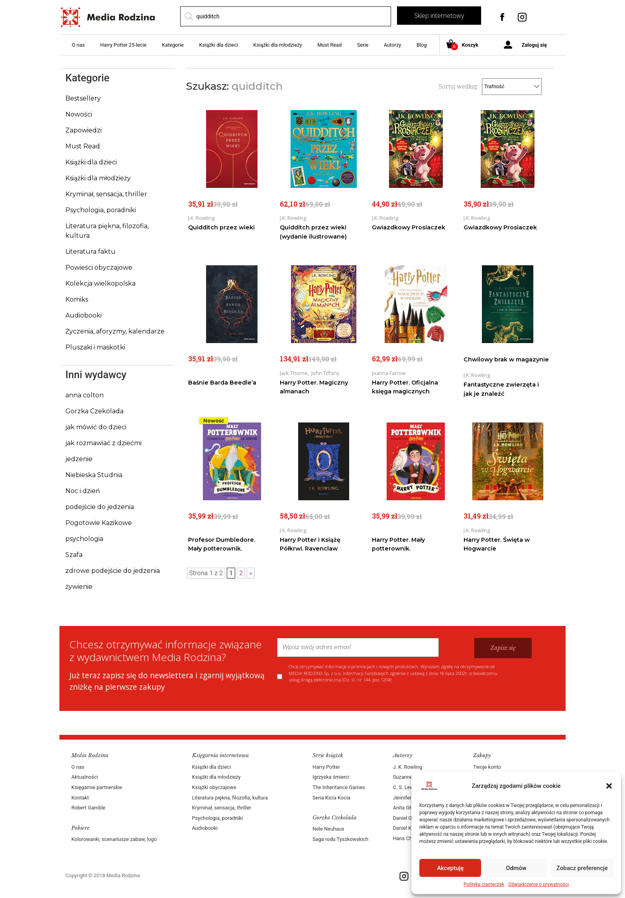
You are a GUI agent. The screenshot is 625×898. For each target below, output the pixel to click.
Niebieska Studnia (93, 475)
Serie (363, 45)
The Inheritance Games (338, 787)
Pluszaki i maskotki (95, 347)
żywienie (78, 586)
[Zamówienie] (512, 86)
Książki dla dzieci (218, 45)
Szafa (74, 555)
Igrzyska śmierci (330, 777)
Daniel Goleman (411, 818)
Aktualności (84, 777)
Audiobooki (83, 315)
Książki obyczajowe (214, 787)
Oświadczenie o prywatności (538, 884)
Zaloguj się (534, 45)
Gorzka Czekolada (94, 411)
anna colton (84, 395)
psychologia (84, 539)
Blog (422, 45)
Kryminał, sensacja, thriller (106, 194)
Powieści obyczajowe (98, 267)
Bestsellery (83, 98)
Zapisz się (503, 647)
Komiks (76, 299)
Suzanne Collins (411, 777)
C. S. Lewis (405, 787)
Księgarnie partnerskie (96, 787)
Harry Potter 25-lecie (123, 45)
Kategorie (173, 45)
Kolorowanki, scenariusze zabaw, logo (114, 839)
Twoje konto (487, 767)
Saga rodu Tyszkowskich (340, 839)
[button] (609, 786)
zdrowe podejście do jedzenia (112, 570)
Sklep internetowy (439, 15)
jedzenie (78, 459)
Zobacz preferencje (582, 868)
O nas (78, 45)
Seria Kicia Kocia (331, 798)
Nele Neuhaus (328, 829)
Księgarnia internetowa (220, 755)
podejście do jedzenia (99, 507)
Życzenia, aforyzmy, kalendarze (115, 331)
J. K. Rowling (407, 767)
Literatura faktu (90, 251)
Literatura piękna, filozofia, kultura (230, 798)
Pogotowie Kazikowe (98, 523)
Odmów (516, 868)
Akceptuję (450, 868)
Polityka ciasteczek (484, 884)
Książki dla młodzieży (278, 45)
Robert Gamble (88, 808)
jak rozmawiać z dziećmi (103, 443)
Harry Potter (326, 767)
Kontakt (80, 798)
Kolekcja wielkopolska (100, 283)
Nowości (78, 114)
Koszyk (465, 45)
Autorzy (392, 45)
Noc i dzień (82, 491)
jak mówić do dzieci (95, 427)
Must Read (329, 45)
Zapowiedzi (83, 130)
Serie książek (327, 755)
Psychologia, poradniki (100, 210)
